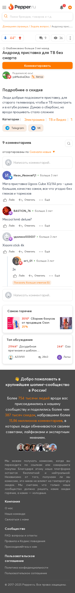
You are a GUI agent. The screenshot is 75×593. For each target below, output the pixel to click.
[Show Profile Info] (6, 175)
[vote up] (20, 38)
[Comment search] (69, 143)
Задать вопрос (40, 26)
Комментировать (37, 66)
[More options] (70, 37)
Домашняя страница (15, 26)
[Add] (69, 7)
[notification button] (61, 7)
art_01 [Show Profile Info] (28, 261)
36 (58, 38)
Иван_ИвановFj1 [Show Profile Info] (25, 175)
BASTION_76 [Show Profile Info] (22, 211)
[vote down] (5, 38)
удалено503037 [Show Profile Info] (24, 237)
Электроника (34, 120)
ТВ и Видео (57, 120)
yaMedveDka (21, 77)
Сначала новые (43, 152)
